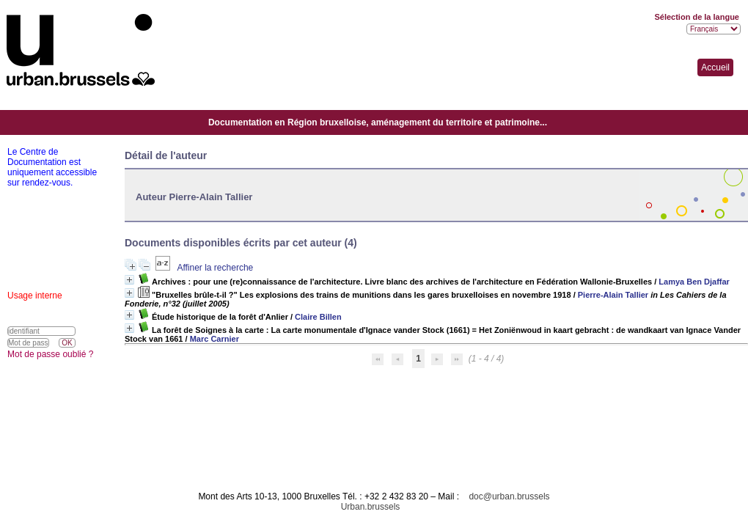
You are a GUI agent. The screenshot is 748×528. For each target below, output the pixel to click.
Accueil (715, 67)
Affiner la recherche (215, 268)
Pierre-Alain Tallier (613, 294)
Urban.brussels (370, 507)
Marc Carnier (214, 338)
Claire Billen (318, 316)
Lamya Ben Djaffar (694, 281)
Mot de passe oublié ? (50, 354)
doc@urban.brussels (509, 496)
